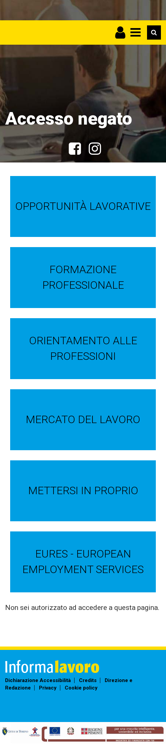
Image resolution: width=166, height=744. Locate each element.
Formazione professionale (83, 277)
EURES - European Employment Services (83, 561)
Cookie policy (81, 688)
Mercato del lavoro (83, 419)
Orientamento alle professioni (83, 348)
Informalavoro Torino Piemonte (19, 44)
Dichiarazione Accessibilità (38, 680)
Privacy (48, 688)
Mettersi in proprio (83, 490)
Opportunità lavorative (83, 206)
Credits (88, 680)
